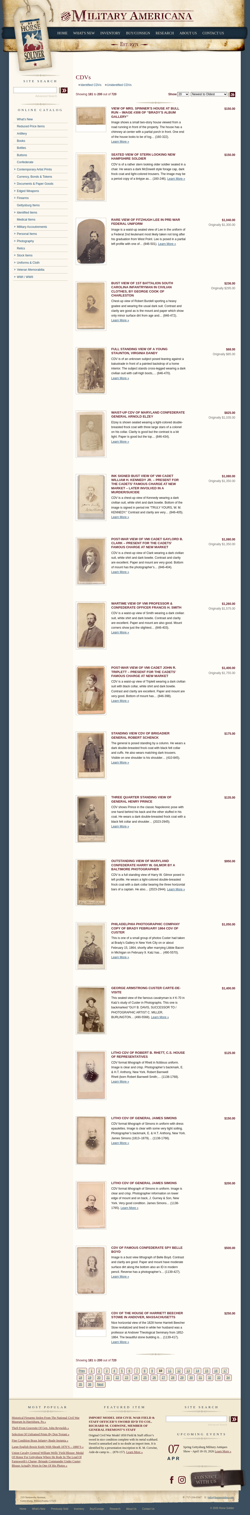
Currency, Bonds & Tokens (34, 176)
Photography (25, 241)
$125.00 (229, 1053)
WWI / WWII (25, 277)
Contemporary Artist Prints (34, 169)
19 (89, 1377)
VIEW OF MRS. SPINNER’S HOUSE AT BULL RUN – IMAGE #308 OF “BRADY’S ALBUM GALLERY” (145, 113)
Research (165, 33)
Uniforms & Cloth (28, 262)
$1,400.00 (228, 668)
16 (216, 1371)
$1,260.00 (228, 604)
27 (163, 1377)
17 (225, 1371)
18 (80, 1377)
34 (228, 1377)
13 (188, 1371)
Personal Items (27, 234)
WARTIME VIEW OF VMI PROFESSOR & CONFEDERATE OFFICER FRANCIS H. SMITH (146, 605)
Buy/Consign (138, 33)
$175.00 (229, 733)
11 (169, 1371)
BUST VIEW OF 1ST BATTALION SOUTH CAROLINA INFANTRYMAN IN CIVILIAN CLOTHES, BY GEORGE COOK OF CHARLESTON (142, 289)
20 (98, 1377)
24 (135, 1377)
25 (144, 1377)
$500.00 (229, 1248)
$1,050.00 (228, 924)
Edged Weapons (28, 191)
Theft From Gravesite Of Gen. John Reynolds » (40, 1428)
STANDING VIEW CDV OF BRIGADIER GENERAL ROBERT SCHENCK (140, 735)
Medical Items (26, 219)
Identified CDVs (90, 85)
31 (200, 1377)
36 (89, 1384)
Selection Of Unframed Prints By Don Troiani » (40, 1434)
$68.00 (230, 349)
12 (178, 1371)
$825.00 (229, 413)
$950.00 (229, 861)
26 (154, 1377)
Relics (21, 248)
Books (21, 141)
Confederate (25, 162)
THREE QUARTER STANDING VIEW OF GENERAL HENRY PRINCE (141, 799)
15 (206, 1371)
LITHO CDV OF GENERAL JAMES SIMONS (144, 1118)
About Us (188, 33)
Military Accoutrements (32, 227)
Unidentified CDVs (119, 85)
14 (197, 1371)
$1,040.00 (228, 220)
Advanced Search (46, 96)
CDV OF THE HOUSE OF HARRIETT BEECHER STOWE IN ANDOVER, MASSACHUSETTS (147, 1315)
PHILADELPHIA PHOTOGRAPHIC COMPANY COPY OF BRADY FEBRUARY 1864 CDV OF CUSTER (145, 928)
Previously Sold (59, 1508)
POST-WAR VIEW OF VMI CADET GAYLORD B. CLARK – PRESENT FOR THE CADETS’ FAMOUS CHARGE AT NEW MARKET (147, 543)
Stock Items (24, 255)
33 (218, 1377)
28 (172, 1377)
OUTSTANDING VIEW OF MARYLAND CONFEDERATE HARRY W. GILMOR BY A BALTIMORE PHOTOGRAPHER (143, 865)
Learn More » (120, 141)
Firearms (22, 198)
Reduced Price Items (30, 126)
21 (108, 1377)
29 (182, 1377)
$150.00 (229, 109)
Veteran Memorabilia (30, 269)
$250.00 (229, 1313)
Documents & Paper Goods (35, 183)
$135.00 (229, 797)
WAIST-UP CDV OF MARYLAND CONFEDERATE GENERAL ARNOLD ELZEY (148, 414)
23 (126, 1377)
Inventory (110, 33)
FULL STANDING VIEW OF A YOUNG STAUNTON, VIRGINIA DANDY (139, 351)
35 (80, 1384)
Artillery (22, 133)
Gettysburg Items (28, 205)
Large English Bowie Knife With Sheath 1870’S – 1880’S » (48, 1447)
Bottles (21, 148)
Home (62, 33)
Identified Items (27, 212)
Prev (82, 1371)
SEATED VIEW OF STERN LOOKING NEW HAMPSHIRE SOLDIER (143, 156)
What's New (84, 33)
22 (117, 1377)
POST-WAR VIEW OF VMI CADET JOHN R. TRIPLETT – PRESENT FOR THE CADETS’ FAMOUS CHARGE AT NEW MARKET (143, 672)
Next (100, 1384)
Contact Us (213, 33)
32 (209, 1377)
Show (172, 94)
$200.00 (229, 1183)
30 (191, 1377)
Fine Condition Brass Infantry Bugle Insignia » (40, 1440)
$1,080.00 (228, 476)
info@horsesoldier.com (221, 1497)
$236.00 (229, 283)
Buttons (22, 155)
